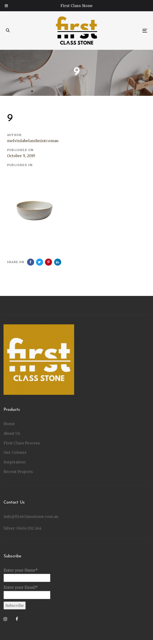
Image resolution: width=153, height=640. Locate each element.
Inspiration (14, 462)
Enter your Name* (27, 575)
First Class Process (22, 443)
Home (9, 423)
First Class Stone (76, 5)
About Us (12, 433)
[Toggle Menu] (6, 5)
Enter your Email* (27, 592)
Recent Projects (18, 471)
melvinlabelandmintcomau (33, 140)
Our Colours (15, 452)
